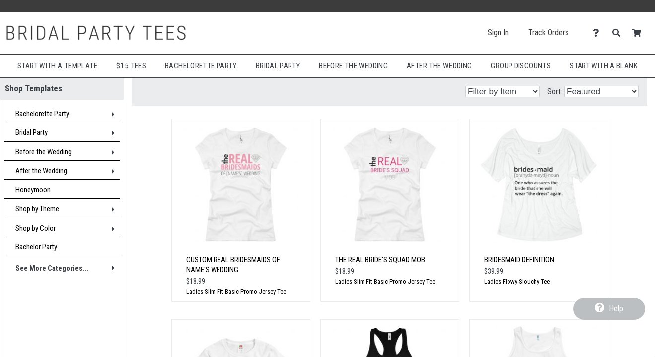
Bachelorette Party (201, 65)
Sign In (498, 32)
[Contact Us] (598, 33)
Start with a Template (57, 65)
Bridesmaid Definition (519, 259)
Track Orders (548, 32)
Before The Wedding (353, 65)
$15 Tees (131, 65)
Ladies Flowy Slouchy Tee (517, 281)
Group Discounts (521, 65)
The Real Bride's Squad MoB (380, 259)
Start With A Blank (604, 65)
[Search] (619, 33)
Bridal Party (278, 65)
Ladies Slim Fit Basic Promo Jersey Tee (236, 291)
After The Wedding (439, 65)
